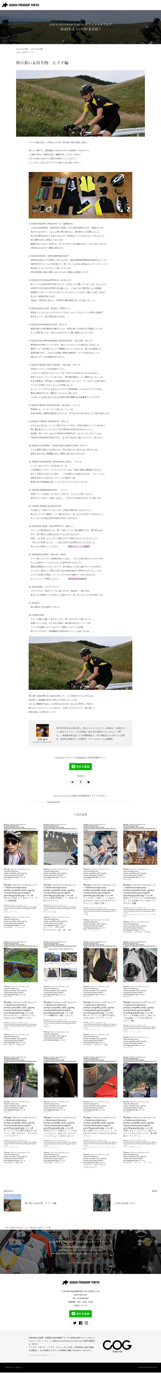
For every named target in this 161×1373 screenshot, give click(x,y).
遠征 (64, 930)
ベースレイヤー (20, 927)
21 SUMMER (8, 927)
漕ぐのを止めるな (50, 930)
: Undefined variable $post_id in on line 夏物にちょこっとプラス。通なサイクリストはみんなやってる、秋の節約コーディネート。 (139, 1126)
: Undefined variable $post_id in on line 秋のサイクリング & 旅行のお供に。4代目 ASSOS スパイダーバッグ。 (100, 1010)
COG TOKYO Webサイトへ (42, 1355)
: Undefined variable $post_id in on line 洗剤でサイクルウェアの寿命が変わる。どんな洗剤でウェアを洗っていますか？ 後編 (139, 894)
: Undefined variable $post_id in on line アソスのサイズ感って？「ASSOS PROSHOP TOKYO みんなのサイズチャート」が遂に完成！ (99, 894)
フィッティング (94, 930)
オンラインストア (152, 5)
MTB (5, 1045)
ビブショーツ (59, 1163)
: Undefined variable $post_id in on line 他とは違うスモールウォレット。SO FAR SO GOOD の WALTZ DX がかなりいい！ (100, 1126)
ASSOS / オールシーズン (92, 1029)
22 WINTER (87, 1045)
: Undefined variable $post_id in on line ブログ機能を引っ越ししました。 (60, 1009)
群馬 (59, 930)
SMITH (6, 1029)
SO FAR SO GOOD (90, 1167)
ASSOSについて (99, 5)
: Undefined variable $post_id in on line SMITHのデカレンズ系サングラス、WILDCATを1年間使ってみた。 (20, 1010)
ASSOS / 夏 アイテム (11, 912)
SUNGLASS (21, 1045)
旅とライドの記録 (50, 912)
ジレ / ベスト (148, 1162)
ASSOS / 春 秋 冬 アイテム (25, 52)
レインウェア (128, 1047)
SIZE (85, 930)
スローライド (48, 927)
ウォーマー (138, 1162)
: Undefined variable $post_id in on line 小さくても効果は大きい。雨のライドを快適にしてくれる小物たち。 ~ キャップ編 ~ (140, 1011)
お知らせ (138, 5)
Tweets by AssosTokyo (53, 802)
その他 (85, 914)
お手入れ (148, 932)
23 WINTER (127, 1162)
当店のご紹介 (85, 5)
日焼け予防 (19, 1162)
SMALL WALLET (100, 1164)
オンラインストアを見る (80, 1262)
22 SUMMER (127, 932)
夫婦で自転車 (59, 927)
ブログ (111, 5)
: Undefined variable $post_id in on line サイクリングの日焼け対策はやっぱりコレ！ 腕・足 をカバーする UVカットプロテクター (20, 1126)
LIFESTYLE (138, 932)
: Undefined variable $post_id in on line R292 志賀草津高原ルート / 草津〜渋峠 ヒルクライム (60, 892)
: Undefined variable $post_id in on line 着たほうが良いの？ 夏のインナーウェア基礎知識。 (20, 892)
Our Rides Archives (124, 5)
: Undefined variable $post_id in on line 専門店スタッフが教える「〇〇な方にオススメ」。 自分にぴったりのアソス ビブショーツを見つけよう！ (60, 1126)
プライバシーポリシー (14, 1368)
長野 (69, 930)
